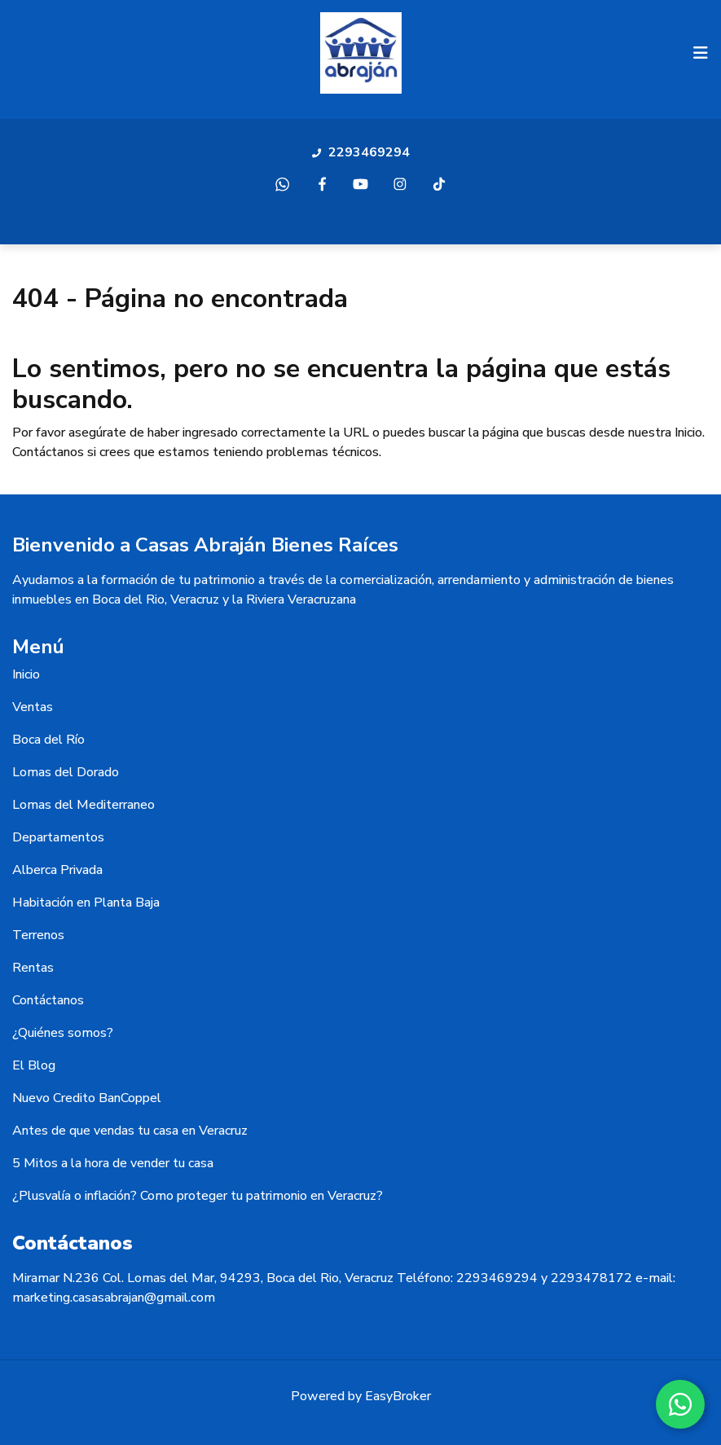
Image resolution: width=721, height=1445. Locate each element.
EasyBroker (398, 1396)
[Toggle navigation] (700, 53)
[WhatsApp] (680, 1404)
